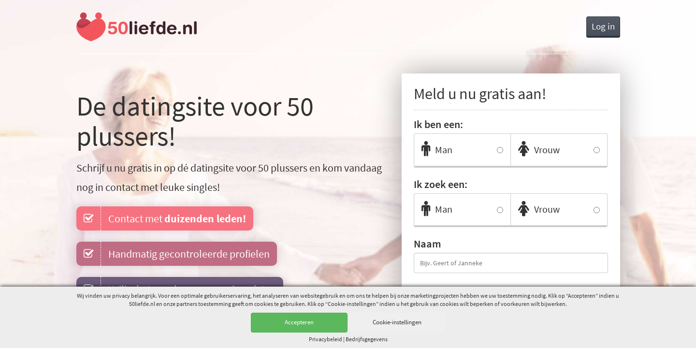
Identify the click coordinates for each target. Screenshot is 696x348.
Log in (603, 26)
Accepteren (299, 322)
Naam (427, 243)
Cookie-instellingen (397, 322)
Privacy (325, 339)
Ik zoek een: (440, 184)
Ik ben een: (438, 124)
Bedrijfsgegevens (367, 339)
